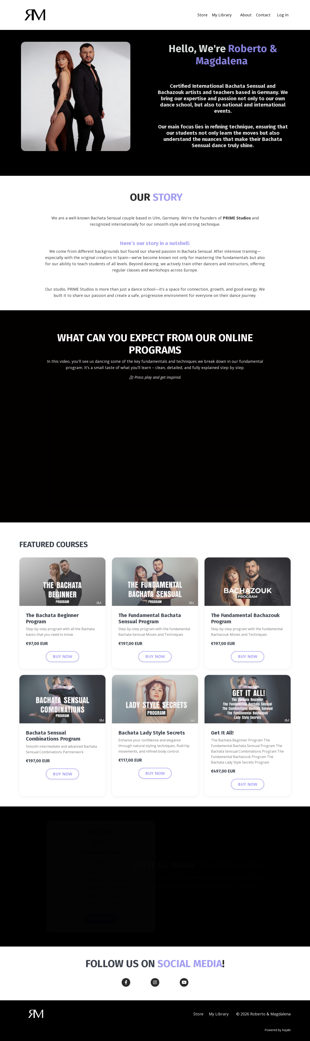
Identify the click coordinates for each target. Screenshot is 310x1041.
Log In (282, 14)
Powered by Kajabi (278, 1030)
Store (202, 14)
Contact (263, 14)
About (246, 14)
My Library (222, 14)
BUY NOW (62, 672)
